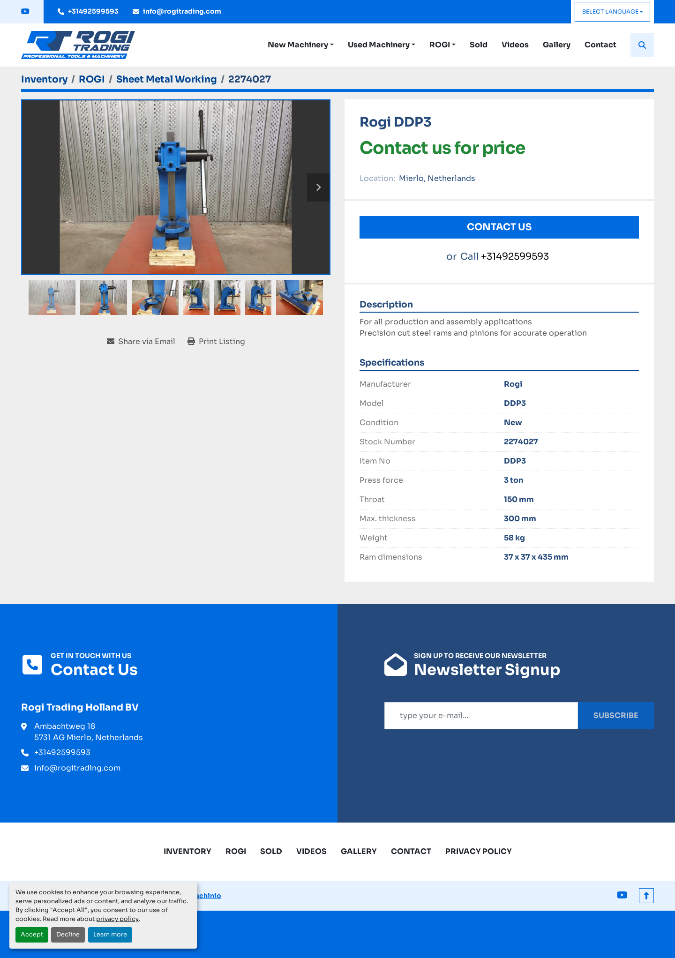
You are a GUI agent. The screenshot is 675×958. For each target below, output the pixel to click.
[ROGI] (92, 79)
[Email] (481, 715)
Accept (32, 934)
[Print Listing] (216, 342)
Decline (68, 934)
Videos (515, 45)
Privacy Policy (478, 851)
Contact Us (499, 227)
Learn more (110, 934)
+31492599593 (93, 11)
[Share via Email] (141, 342)
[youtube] (25, 11)
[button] (301, 45)
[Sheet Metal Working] (166, 79)
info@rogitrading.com (182, 11)
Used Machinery (379, 45)
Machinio (205, 895)
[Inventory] (44, 79)
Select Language (610, 11)
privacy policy (117, 919)
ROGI (439, 45)
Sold (479, 45)
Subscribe (615, 715)
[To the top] (646, 895)
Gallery (556, 45)
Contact (600, 45)
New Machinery (298, 45)
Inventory (187, 851)
